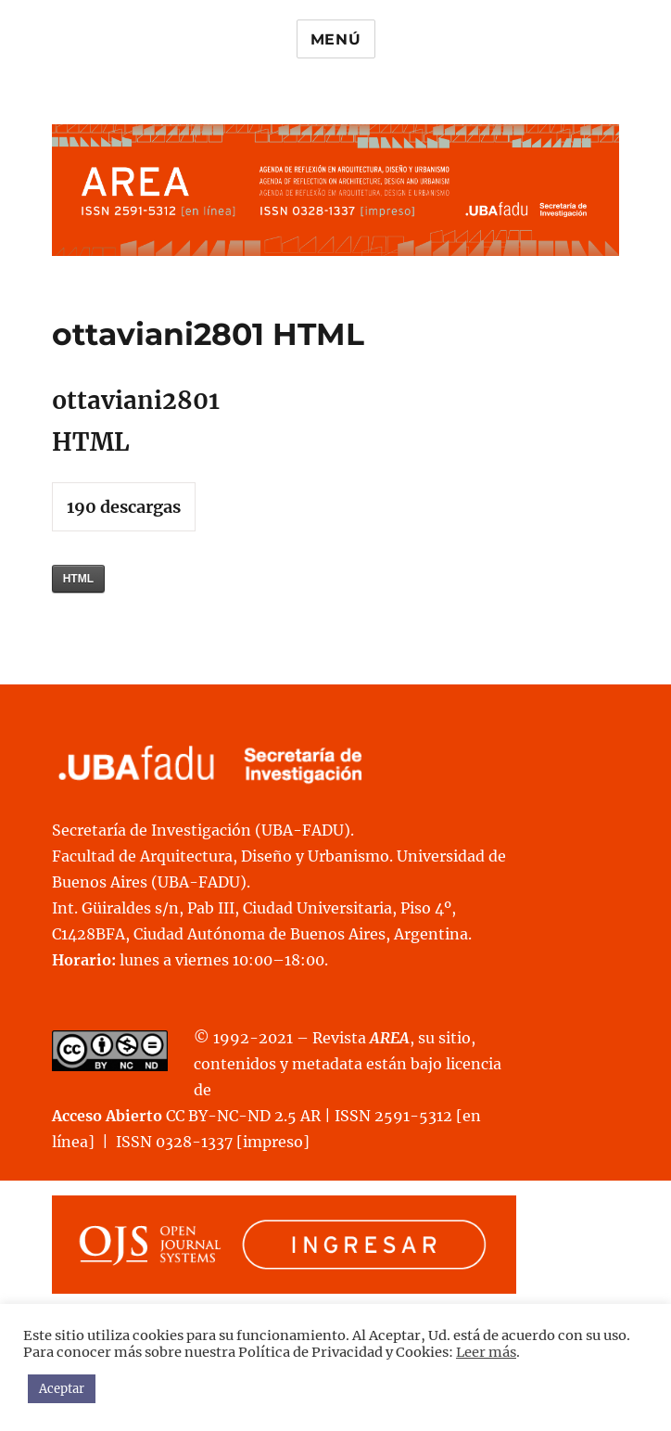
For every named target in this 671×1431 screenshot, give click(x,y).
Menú (335, 39)
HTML (78, 578)
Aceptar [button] (61, 1389)
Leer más (486, 1352)
